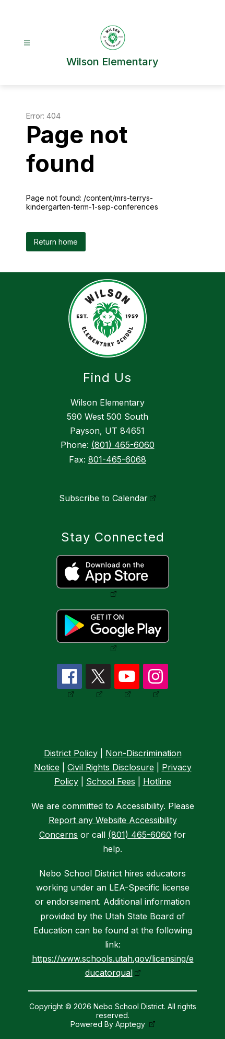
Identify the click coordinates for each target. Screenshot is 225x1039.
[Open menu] (27, 43)
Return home (56, 241)
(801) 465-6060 (123, 445)
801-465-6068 (117, 459)
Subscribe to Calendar (103, 498)
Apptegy (131, 1024)
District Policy (71, 753)
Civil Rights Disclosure (110, 767)
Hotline (157, 781)
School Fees (110, 781)
